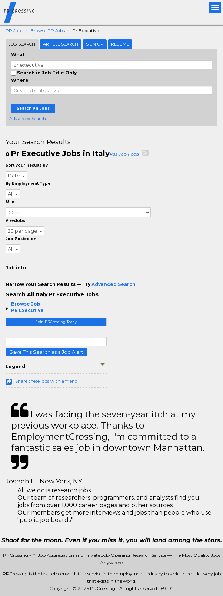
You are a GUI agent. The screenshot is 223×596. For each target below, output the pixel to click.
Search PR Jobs (33, 108)
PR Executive (27, 310)
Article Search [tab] (60, 44)
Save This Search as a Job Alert (46, 352)
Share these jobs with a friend (46, 381)
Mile (10, 201)
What (18, 54)
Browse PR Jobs (47, 30)
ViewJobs (15, 220)
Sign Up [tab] (94, 44)
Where (20, 80)
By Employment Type (28, 183)
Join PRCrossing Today (56, 321)
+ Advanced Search (26, 118)
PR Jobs (14, 30)
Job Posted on (21, 238)
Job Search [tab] (22, 44)
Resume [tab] (120, 44)
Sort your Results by (27, 165)
